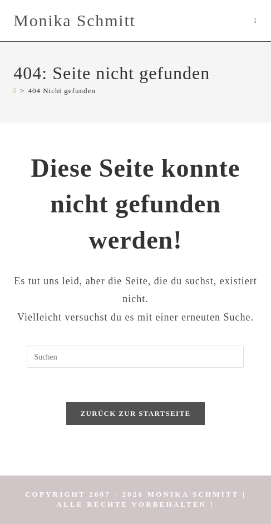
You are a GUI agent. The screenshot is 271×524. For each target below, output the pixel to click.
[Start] (15, 90)
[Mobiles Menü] (256, 20)
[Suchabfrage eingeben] (135, 357)
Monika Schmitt (74, 20)
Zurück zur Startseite (136, 413)
